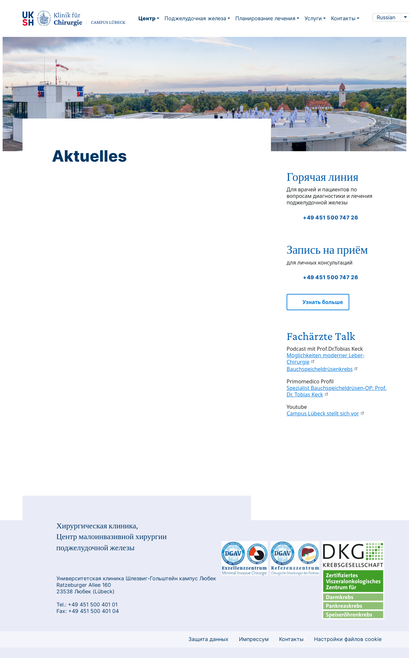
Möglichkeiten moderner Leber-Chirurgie (325, 358)
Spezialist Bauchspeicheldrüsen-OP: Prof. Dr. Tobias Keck (336, 391)
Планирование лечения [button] (265, 18)
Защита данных (208, 639)
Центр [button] (146, 18)
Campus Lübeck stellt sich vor (326, 413)
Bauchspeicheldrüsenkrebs (322, 369)
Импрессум (254, 639)
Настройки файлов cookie (348, 639)
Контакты (291, 639)
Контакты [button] (343, 18)
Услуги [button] (313, 18)
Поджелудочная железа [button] (195, 18)
